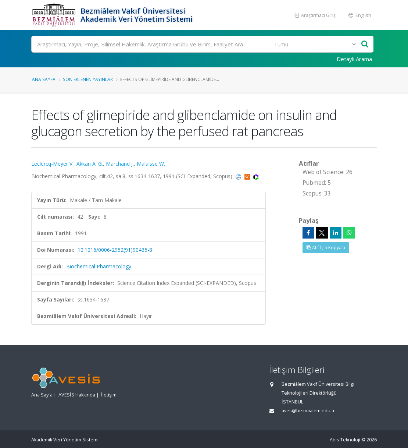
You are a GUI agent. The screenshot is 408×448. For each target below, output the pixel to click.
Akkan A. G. (89, 163)
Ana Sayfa (44, 79)
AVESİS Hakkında (76, 395)
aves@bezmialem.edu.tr (308, 411)
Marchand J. (120, 163)
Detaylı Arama (354, 59)
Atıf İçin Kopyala (326, 247)
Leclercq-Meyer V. (52, 163)
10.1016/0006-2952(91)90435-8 (115, 249)
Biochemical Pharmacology (98, 266)
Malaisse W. (151, 163)
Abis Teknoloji (345, 440)
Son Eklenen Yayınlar (88, 79)
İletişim (109, 395)
